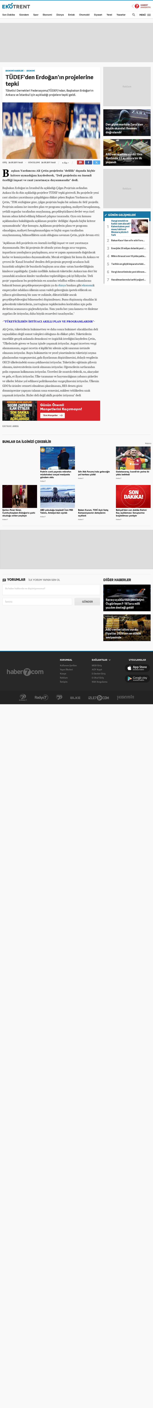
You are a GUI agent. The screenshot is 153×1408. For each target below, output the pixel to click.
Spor (35, 15)
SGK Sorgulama (99, 681)
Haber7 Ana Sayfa (141, 6)
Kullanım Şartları (68, 665)
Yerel (109, 15)
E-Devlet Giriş (99, 673)
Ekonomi (47, 15)
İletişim (64, 681)
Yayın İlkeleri (66, 669)
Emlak (71, 15)
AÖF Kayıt (97, 669)
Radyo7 (41, 697)
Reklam (64, 677)
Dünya (60, 15)
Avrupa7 (59, 697)
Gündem (24, 15)
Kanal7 (23, 697)
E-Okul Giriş (98, 677)
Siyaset (98, 15)
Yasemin (125, 697)
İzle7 (98, 697)
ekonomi (87, 285)
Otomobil (84, 15)
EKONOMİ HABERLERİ (14, 71)
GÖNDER (87, 601)
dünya (62, 285)
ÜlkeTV (75, 697)
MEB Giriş (97, 665)
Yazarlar (121, 15)
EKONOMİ (30, 71)
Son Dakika (8, 15)
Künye (63, 673)
